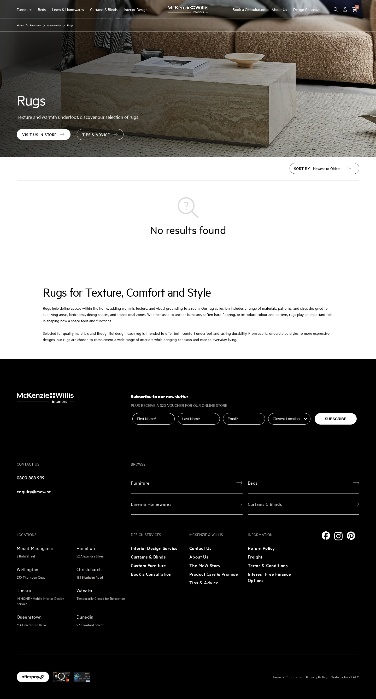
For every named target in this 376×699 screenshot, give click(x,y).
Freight (255, 557)
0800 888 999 (31, 477)
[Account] (345, 9)
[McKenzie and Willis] (188, 9)
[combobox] (288, 418)
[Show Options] (305, 418)
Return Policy (261, 548)
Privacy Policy (316, 676)
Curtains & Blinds (104, 9)
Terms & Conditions (268, 565)
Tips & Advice (100, 134)
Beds (42, 9)
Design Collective (306, 9)
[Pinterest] (351, 535)
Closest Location (283, 409)
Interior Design (136, 9)
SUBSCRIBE (335, 419)
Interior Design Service (154, 548)
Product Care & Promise (213, 574)
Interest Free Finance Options (269, 577)
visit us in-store (43, 134)
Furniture (24, 9)
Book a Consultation (249, 9)
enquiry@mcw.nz (34, 491)
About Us (279, 9)
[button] (354, 9)
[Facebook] (326, 535)
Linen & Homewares (68, 9)
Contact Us (200, 548)
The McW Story (204, 565)
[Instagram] (338, 536)
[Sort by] (332, 168)
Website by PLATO (345, 676)
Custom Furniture (148, 565)
